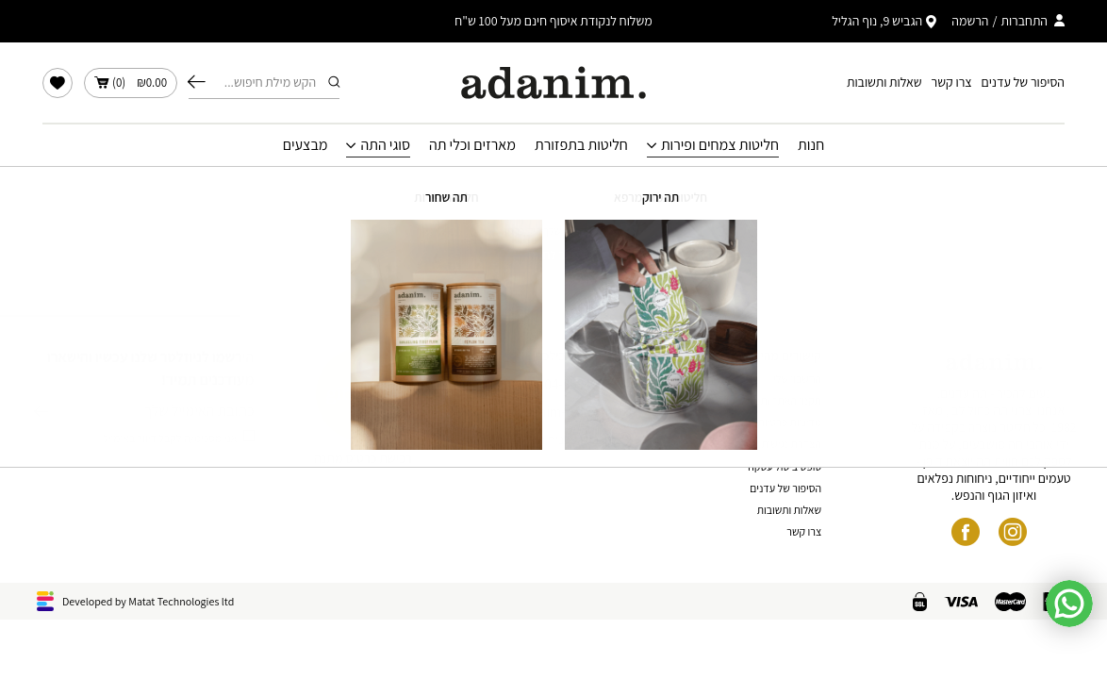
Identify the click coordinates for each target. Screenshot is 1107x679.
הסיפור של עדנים (1023, 82)
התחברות (1024, 20)
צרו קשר (952, 82)
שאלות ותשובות (884, 82)
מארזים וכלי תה (472, 145)
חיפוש (197, 82)
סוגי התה (385, 145)
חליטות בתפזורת (581, 145)
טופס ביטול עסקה (784, 466)
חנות (811, 145)
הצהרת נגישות (791, 444)
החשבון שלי (797, 379)
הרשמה (969, 20)
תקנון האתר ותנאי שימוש (770, 400)
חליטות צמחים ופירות (720, 145)
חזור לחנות (554, 254)
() (130, 83)
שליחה (41, 411)
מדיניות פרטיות (789, 422)
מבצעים (305, 145)
